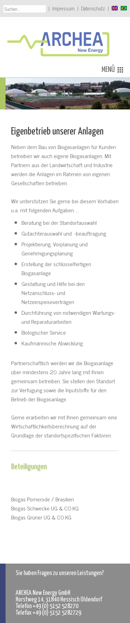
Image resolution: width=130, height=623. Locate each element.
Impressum (63, 8)
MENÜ (112, 69)
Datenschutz (93, 8)
